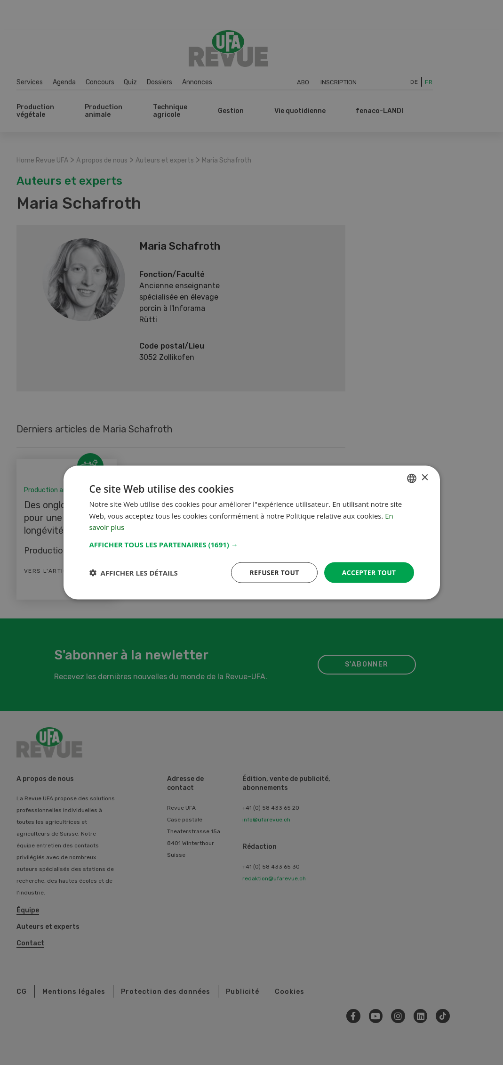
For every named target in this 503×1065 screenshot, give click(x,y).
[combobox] (411, 478)
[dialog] (252, 532)
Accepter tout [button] (368, 572)
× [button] (424, 477)
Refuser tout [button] (273, 572)
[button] (251, 544)
